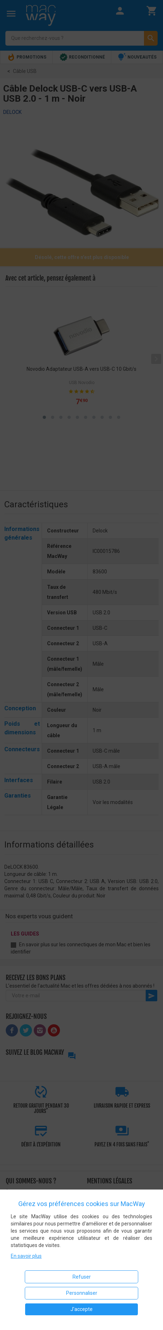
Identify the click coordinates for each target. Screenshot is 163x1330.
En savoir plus (26, 1256)
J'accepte (81, 1309)
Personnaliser (81, 1293)
